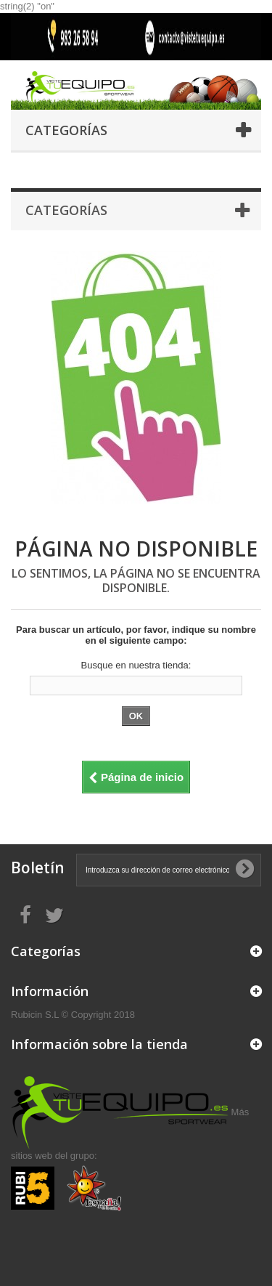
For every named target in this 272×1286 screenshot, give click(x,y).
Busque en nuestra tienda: (136, 665)
